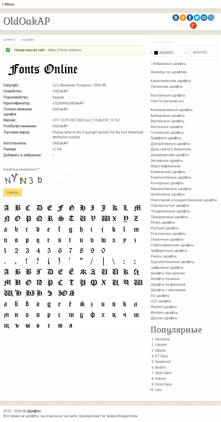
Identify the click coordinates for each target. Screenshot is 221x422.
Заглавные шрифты (167, 160)
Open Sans (163, 373)
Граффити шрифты (166, 138)
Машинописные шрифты (171, 188)
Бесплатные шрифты (168, 95)
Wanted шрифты (164, 307)
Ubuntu (160, 350)
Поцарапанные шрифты (170, 211)
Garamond (162, 362)
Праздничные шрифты (169, 217)
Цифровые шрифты (167, 267)
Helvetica (162, 339)
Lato (158, 390)
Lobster (161, 345)
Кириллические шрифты (171, 81)
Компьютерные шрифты (171, 177)
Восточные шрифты (167, 127)
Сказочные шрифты (167, 239)
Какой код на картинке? (21, 169)
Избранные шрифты (169, 64)
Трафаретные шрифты (169, 250)
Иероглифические (166, 166)
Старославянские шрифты (172, 245)
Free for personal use (167, 101)
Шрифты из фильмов (168, 284)
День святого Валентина (171, 149)
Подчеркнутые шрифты (170, 205)
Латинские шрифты (167, 86)
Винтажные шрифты (167, 121)
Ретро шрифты (163, 222)
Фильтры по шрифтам (169, 72)
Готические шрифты (167, 132)
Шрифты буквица (165, 279)
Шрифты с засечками (168, 290)
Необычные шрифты (168, 194)
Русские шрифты (165, 228)
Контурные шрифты (167, 183)
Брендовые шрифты (168, 115)
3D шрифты (160, 296)
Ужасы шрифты (164, 256)
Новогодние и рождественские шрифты (184, 200)
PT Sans (161, 356)
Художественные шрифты (172, 262)
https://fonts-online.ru (64, 50)
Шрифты (9, 39)
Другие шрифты (164, 318)
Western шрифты (164, 312)
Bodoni (160, 367)
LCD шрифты (161, 301)
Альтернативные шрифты (172, 110)
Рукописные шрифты (168, 234)
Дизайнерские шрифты (170, 155)
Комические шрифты (168, 172)
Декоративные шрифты (170, 144)
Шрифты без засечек (168, 273)
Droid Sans (163, 384)
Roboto (160, 378)
